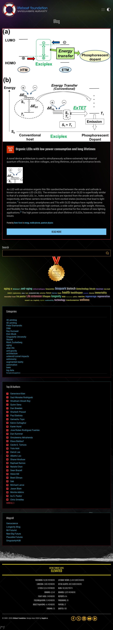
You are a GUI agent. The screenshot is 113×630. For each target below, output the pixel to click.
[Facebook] (73, 618)
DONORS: (47, 592)
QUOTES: (61, 609)
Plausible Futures (14, 537)
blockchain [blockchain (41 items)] (99, 289)
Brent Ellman (16, 477)
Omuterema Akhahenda (21, 437)
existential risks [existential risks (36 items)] (34, 293)
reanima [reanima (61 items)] (81, 296)
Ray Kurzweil (12, 331)
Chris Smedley (17, 499)
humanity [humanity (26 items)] (85, 293)
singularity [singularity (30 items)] (36, 300)
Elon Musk (11, 334)
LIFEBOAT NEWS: (64, 580)
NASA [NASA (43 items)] (64, 297)
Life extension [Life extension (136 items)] (34, 296)
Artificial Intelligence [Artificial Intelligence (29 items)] (39, 289)
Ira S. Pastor (16, 496)
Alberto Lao (15, 456)
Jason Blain (16, 488)
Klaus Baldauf (17, 441)
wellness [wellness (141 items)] (84, 300)
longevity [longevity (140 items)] (56, 296)
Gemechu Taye (17, 419)
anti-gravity (11, 351)
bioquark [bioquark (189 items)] (60, 289)
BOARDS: (61, 592)
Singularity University (16, 337)
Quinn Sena (15, 404)
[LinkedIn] (84, 618)
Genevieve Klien (17, 393)
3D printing (11, 320)
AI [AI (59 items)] (11, 289)
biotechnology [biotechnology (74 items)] (82, 289)
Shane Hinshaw (17, 459)
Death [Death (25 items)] (26, 293)
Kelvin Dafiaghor (18, 423)
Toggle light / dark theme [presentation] (108, 9)
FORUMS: (50, 609)
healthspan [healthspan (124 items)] (77, 293)
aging (9, 345)
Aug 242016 (10, 149)
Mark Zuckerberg (14, 342)
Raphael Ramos (17, 463)
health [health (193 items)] (66, 293)
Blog (56, 22)
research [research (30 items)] (27, 300)
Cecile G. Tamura (18, 445)
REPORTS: (61, 596)
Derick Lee (15, 452)
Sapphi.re (45, 618)
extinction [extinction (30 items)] (42, 293)
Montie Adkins (17, 492)
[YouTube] (89, 618)
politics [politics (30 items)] (75, 297)
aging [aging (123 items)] (7, 289)
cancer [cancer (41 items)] (9, 293)
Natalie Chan (16, 466)
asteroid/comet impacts (17, 356)
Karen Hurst (18, 223)
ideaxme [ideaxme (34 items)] (91, 293)
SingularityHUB (13, 540)
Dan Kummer (16, 434)
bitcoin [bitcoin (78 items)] (92, 289)
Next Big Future (13, 533)
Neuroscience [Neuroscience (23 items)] (69, 297)
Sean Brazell (16, 470)
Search (107, 253)
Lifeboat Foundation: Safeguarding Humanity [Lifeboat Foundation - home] (49, 9)
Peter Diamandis (14, 325)
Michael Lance (17, 485)
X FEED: (40, 588)
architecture (11, 353)
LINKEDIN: (40, 584)
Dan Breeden (16, 408)
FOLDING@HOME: (40, 600)
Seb (12, 481)
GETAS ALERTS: (63, 584)
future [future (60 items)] (48, 293)
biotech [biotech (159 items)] (71, 289)
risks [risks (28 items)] (31, 300)
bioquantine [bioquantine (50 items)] (50, 289)
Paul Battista (16, 415)
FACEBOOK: (39, 580)
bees (8, 367)
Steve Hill (14, 474)
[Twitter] (79, 618)
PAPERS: (61, 604)
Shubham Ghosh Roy (20, 401)
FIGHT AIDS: (42, 596)
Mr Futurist (11, 530)
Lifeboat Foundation (19, 618)
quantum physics (47, 223)
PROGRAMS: (62, 600)
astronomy (11, 359)
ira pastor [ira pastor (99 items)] (21, 296)
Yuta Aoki (14, 448)
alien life (10, 348)
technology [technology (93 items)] (59, 300)
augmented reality (14, 362)
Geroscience (12, 523)
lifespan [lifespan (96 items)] (46, 296)
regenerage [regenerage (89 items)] (91, 296)
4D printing (11, 323)
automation (11, 364)
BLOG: (60, 588)
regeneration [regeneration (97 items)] (103, 296)
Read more (57, 232)
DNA (8, 328)
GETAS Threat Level (56, 570)
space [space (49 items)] (42, 300)
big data (10, 370)
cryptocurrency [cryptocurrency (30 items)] (17, 293)
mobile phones (35, 223)
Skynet (9, 339)
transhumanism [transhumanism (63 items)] (72, 300)
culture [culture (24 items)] (23, 293)
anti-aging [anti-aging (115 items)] (26, 289)
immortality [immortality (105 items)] (101, 292)
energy (26, 223)
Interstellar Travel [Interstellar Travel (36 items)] (10, 297)
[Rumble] (95, 618)
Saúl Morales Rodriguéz (21, 397)
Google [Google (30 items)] (59, 293)
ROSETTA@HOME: (39, 604)
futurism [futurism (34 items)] (54, 293)
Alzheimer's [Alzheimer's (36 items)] (16, 289)
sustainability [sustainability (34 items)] (49, 301)
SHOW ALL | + (10, 503)
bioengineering (13, 373)
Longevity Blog (13, 527)
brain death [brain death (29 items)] (107, 289)
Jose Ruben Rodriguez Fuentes (25, 430)
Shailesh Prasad (18, 412)
